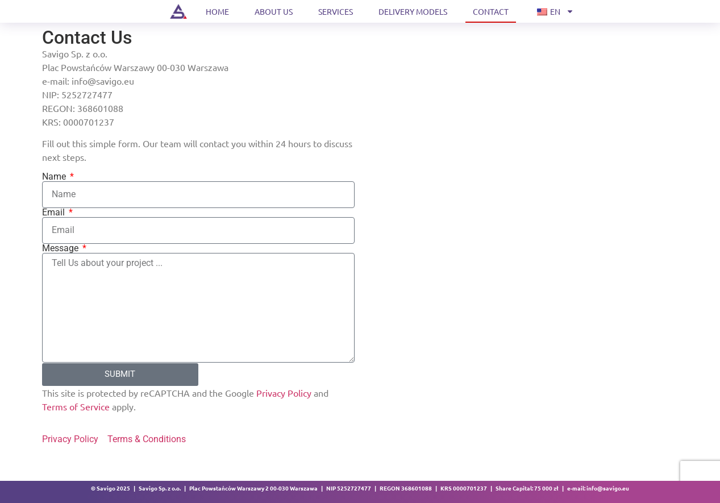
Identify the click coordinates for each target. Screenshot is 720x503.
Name (55, 176)
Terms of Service (76, 406)
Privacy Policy (285, 392)
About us (274, 11)
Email (54, 212)
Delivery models (412, 11)
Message (61, 248)
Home (217, 11)
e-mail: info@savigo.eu (598, 488)
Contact (491, 11)
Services (335, 11)
